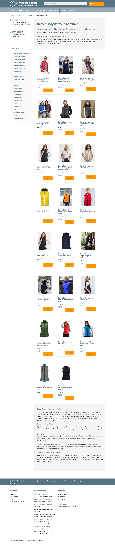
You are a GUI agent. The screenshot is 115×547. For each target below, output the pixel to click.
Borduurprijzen (53, 10)
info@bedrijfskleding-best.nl (21, 24)
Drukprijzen (13, 494)
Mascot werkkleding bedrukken (43, 502)
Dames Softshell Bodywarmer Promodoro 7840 (64, 79)
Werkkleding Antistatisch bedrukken (44, 514)
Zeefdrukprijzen (41, 10)
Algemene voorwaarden (17, 502)
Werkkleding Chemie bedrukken (43, 516)
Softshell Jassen (17, 100)
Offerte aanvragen (96, 4)
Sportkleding (16, 94)
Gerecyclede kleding (18, 80)
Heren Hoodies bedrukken (41, 521)
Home (11, 15)
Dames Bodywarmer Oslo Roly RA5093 (43, 123)
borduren (67, 32)
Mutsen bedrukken (39, 531)
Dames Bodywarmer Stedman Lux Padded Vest (87, 123)
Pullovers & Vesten (18, 91)
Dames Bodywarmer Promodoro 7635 (43, 255)
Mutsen (15, 86)
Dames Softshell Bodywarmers (21, 54)
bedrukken (74, 32)
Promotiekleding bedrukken (42, 519)
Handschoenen (17, 77)
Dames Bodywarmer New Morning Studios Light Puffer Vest (65, 167)
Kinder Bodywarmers (18, 59)
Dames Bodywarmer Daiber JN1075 (43, 211)
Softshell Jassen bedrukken (42, 526)
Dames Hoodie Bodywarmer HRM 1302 (87, 211)
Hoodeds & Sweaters (18, 112)
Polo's (14, 115)
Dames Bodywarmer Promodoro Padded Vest (43, 167)
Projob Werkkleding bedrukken (43, 499)
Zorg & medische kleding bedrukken (44, 534)
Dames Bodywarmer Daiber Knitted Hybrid (87, 79)
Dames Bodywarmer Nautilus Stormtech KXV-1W (65, 387)
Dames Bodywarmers (18, 62)
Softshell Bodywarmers (19, 68)
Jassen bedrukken (39, 529)
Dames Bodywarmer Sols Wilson (65, 123)
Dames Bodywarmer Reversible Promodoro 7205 (44, 387)
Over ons (63, 10)
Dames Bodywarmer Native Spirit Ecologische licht (43, 79)
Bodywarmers (30, 15)
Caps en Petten (17, 88)
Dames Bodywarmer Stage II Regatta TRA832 (86, 255)
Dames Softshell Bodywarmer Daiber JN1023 (65, 211)
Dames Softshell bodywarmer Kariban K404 (87, 343)
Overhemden (16, 106)
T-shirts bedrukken (17, 118)
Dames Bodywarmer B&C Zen (65, 343)
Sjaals (14, 82)
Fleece (14, 109)
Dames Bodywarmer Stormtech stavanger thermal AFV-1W (44, 343)
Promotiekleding (19, 15)
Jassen (14, 103)
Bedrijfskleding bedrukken (41, 494)
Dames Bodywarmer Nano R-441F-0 (86, 299)
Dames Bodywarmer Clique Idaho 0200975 (65, 255)
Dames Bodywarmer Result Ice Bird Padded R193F (65, 299)
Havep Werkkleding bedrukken (43, 497)
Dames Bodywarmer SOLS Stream (86, 167)
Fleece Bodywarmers (18, 56)
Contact (72, 10)
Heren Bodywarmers (18, 65)
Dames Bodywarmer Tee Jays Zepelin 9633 (44, 299)
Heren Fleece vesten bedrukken (43, 524)
